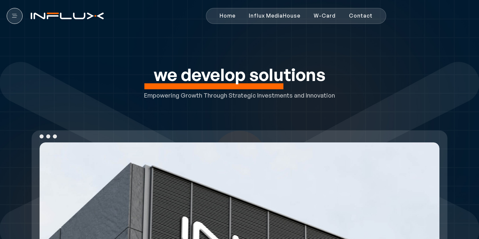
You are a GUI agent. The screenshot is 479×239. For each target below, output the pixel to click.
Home (228, 15)
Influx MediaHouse (274, 15)
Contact (361, 15)
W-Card (325, 15)
